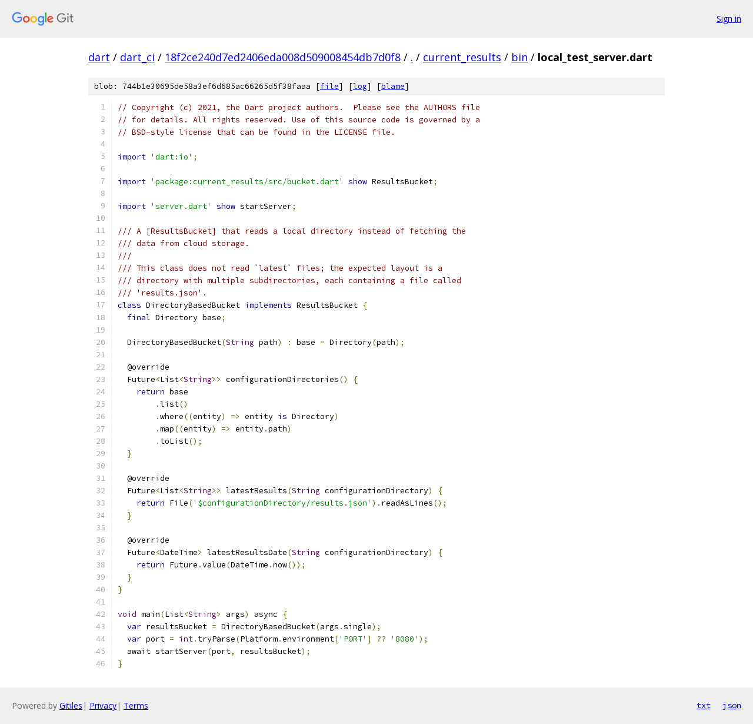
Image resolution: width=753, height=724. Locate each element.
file (329, 86)
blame (393, 86)
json (731, 705)
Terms (136, 705)
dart (99, 57)
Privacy (102, 705)
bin (519, 57)
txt (704, 705)
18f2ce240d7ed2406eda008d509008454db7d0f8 (283, 57)
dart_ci (137, 57)
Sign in (729, 18)
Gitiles (70, 705)
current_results (462, 57)
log (360, 86)
